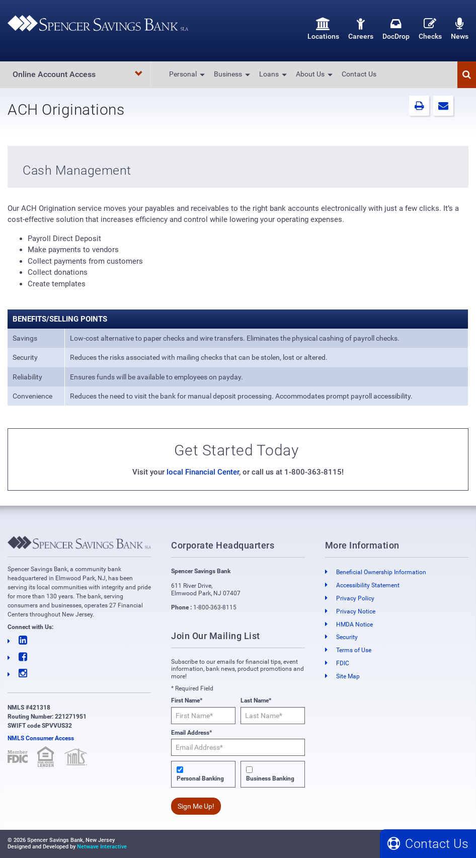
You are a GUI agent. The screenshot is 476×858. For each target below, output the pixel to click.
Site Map (348, 676)
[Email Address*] (237, 747)
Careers (360, 29)
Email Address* (191, 732)
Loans (269, 74)
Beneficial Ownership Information (381, 572)
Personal (183, 74)
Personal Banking (200, 778)
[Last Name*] (273, 715)
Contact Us (359, 74)
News (459, 29)
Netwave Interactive (102, 846)
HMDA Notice (354, 624)
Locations (323, 29)
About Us (310, 74)
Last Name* (256, 700)
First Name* (186, 700)
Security (347, 637)
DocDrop (396, 29)
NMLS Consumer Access (41, 738)
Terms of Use (353, 650)
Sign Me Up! (196, 806)
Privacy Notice (355, 611)
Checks (430, 29)
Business (228, 74)
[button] (466, 74)
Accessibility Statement (368, 585)
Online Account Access (78, 74)
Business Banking (270, 778)
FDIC (342, 663)
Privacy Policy (355, 598)
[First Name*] (203, 715)
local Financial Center (203, 472)
